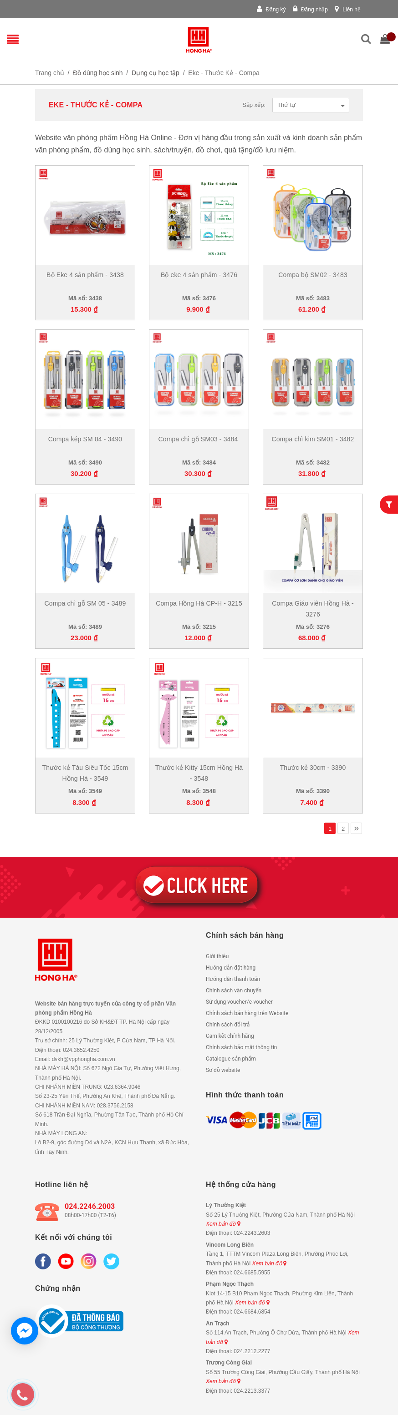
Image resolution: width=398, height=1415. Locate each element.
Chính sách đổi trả (228, 1024)
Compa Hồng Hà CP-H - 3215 (199, 603)
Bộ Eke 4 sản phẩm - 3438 (85, 274)
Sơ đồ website (223, 1070)
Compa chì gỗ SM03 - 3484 (199, 439)
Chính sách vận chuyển (233, 990)
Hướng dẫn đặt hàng (230, 968)
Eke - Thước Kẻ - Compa (223, 72)
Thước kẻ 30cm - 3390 (313, 767)
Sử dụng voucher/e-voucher (239, 1002)
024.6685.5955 (252, 1272)
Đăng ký (271, 9)
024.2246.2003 (90, 1206)
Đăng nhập (310, 9)
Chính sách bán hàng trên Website (247, 1013)
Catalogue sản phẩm (231, 1059)
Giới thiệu (217, 956)
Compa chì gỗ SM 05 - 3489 (85, 603)
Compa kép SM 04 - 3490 (85, 439)
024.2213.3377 (252, 1391)
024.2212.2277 (252, 1351)
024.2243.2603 (252, 1233)
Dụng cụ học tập (155, 72)
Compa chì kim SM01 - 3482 (313, 439)
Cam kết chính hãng (230, 1036)
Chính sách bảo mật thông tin (241, 1047)
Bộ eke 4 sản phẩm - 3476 (199, 274)
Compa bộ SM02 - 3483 (312, 274)
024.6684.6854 (252, 1312)
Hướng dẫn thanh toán (233, 979)
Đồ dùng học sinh (97, 72)
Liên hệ (348, 9)
